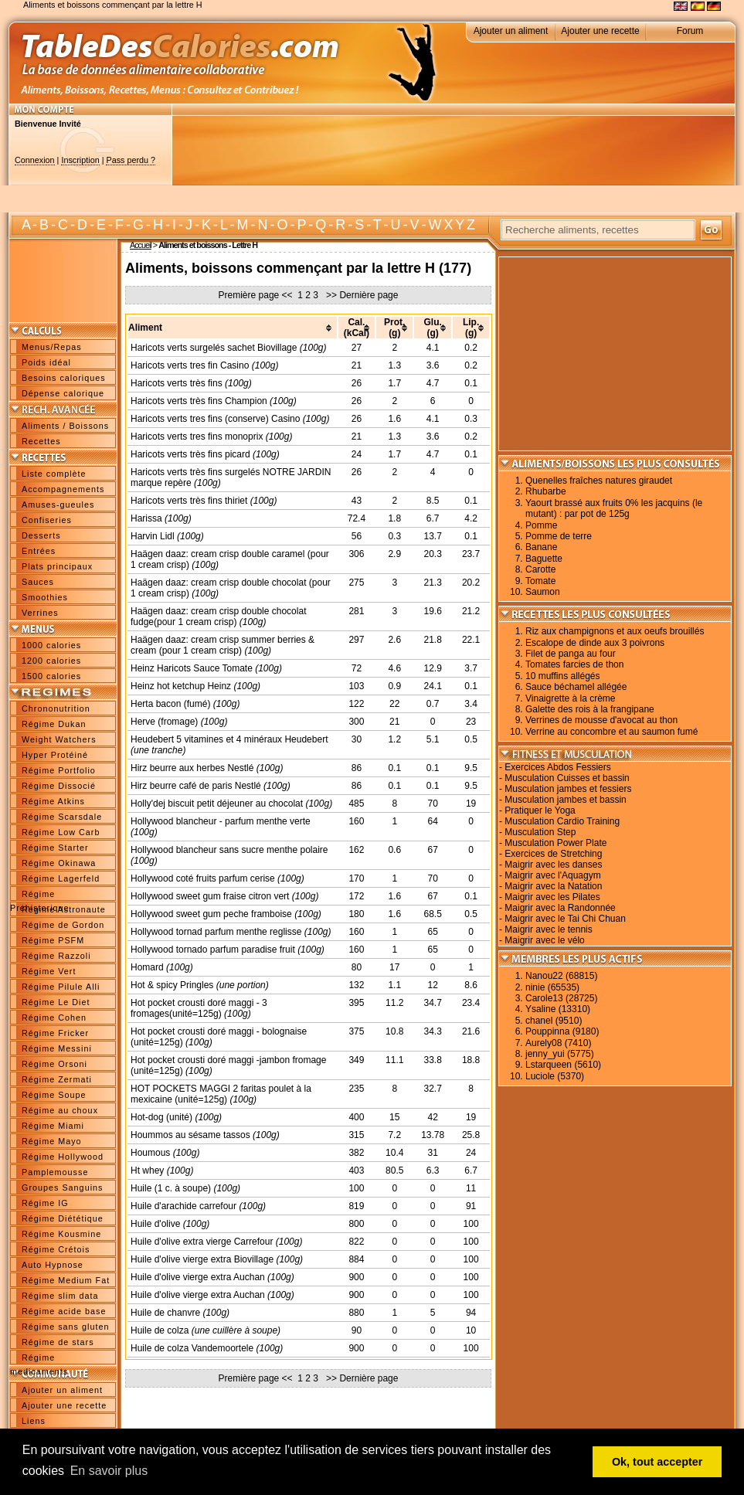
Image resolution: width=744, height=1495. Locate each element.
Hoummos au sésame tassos (190, 1135)
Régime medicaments (39, 1359)
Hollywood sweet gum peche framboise (211, 914)
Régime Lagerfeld (61, 878)
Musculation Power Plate (555, 843)
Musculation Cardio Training (562, 821)
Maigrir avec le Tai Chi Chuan (565, 918)
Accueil (140, 245)
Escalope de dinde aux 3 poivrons (594, 642)
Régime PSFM (53, 940)
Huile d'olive (155, 1223)
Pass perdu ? (130, 160)
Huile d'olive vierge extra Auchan (198, 1277)
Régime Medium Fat (66, 1280)
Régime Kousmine (61, 1233)
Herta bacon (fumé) (170, 703)
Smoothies (45, 597)
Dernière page (368, 295)
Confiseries (47, 520)
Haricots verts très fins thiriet (189, 500)
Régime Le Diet (56, 1002)
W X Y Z (451, 225)
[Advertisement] (232, 164)
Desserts (41, 535)
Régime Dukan (54, 724)
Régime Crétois (56, 1249)
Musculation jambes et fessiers (567, 788)
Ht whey (147, 1170)
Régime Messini (57, 1048)
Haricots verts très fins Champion (199, 401)
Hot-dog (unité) (161, 1117)
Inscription (80, 160)
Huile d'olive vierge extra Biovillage (202, 1259)
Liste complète (54, 473)
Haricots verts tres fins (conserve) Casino (215, 418)
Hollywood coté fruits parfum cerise (203, 878)
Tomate (540, 581)
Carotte (540, 569)
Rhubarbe (545, 491)
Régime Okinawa (59, 863)
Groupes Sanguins (62, 1187)
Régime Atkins (53, 801)
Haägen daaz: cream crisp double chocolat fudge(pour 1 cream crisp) (218, 616)
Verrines (40, 612)
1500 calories (51, 676)
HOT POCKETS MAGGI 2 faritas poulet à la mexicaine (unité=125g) (221, 1094)
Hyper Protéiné (55, 754)
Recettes (41, 441)
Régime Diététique (63, 1218)
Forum (690, 30)
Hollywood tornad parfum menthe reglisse (216, 931)
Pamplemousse (55, 1172)
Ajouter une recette (600, 30)
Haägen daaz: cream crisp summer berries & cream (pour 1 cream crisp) (222, 645)
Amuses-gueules (58, 504)
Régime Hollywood (63, 1156)
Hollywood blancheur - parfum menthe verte (221, 821)
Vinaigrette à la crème (570, 698)
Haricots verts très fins (177, 383)
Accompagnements (63, 489)
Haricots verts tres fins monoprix (197, 436)
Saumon (542, 591)
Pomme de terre (558, 536)
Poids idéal (46, 362)
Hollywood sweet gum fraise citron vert (210, 896)
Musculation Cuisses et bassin (566, 778)
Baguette (543, 558)
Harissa (146, 518)
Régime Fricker (55, 1033)
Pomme (541, 525)
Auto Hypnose (52, 1264)
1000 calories (51, 645)
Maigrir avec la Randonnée (559, 907)
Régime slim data (60, 1295)
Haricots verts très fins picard (190, 454)
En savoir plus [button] (109, 1470)
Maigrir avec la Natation (553, 886)
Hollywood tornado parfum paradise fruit (213, 949)
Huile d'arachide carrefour (183, 1206)
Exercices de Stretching (553, 853)
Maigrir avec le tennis (548, 929)
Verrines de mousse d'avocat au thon (601, 720)
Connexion (35, 160)
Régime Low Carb (61, 832)
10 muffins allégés (562, 676)
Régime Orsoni (54, 1064)
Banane (541, 547)
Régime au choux (60, 1110)
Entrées (39, 551)
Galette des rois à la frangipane (589, 709)
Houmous (150, 1152)
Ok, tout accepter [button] (657, 1462)
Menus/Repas (52, 347)
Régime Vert (49, 971)
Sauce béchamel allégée (576, 686)
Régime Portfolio (59, 770)
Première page (249, 295)
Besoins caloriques (64, 377)
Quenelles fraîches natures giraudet (598, 480)
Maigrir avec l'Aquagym (552, 875)
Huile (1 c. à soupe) (171, 1188)
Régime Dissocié (59, 785)
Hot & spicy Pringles (172, 985)
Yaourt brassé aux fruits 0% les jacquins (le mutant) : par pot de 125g (613, 508)
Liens (34, 1420)
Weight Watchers (59, 739)
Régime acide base (64, 1311)
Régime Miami (53, 1125)
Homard (147, 967)
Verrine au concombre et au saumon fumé (611, 731)
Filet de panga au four (570, 653)
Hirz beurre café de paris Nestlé (196, 785)
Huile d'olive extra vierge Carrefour (202, 1241)
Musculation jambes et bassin (565, 799)
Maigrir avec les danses (553, 864)
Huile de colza (160, 1330)
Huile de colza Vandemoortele (192, 1348)
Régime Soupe (54, 1094)
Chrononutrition (56, 708)
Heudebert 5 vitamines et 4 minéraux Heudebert (229, 739)
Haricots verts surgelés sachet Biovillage (214, 347)
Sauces (38, 581)
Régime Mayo (52, 1141)
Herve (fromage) (164, 721)
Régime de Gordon (63, 924)
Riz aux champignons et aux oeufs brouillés (614, 631)
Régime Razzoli (56, 955)
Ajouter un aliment (511, 30)
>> (330, 295)
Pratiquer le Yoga (539, 810)
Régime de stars (58, 1342)
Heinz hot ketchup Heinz (181, 686)
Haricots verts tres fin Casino (190, 365)
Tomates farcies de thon (574, 664)
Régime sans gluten (65, 1326)
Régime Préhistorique (40, 895)
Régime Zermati (57, 1079)
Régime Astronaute (64, 909)
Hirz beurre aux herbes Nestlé (192, 768)
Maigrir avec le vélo (544, 940)
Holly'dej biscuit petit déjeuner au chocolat (217, 803)
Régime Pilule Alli (61, 986)
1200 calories (51, 660)
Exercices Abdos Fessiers (557, 767)
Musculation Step (540, 832)
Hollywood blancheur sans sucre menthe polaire (229, 849)
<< (287, 295)
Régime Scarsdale (62, 816)
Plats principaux (57, 566)
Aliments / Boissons (65, 425)
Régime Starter (55, 847)
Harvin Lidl (153, 536)
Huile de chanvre (165, 1312)
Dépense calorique (63, 393)
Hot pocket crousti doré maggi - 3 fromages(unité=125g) (199, 1008)
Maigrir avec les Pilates (552, 897)
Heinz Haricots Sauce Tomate (192, 668)
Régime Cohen (54, 1017)
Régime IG (45, 1203)
